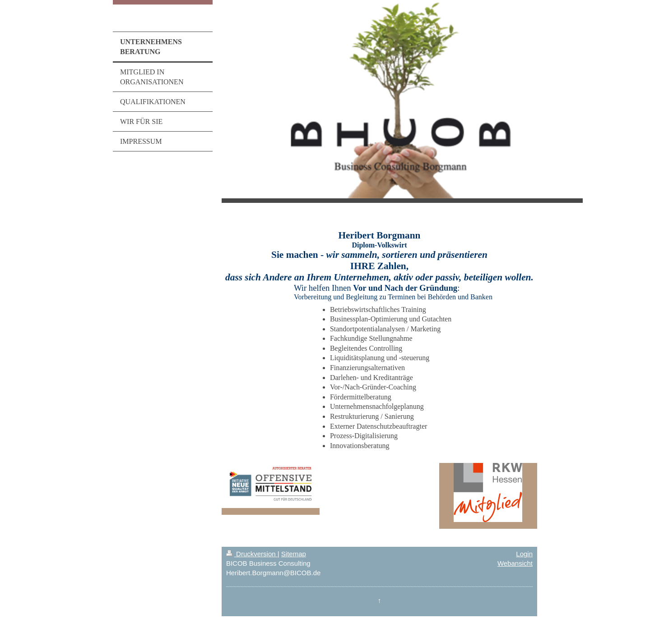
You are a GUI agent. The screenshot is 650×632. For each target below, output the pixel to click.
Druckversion (252, 554)
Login (524, 554)
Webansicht (515, 563)
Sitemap (293, 554)
